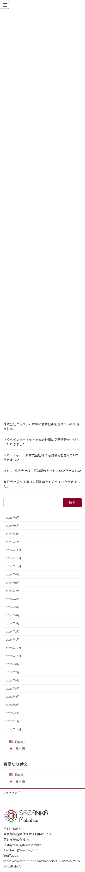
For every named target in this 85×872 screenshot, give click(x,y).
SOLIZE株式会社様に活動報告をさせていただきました (42, 470)
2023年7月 (12, 672)
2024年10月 (13, 566)
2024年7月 (12, 590)
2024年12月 (13, 550)
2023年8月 (12, 664)
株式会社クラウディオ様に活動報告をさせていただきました (41, 426)
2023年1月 (12, 721)
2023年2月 (12, 713)
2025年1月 (12, 542)
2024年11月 (13, 558)
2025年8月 (12, 517)
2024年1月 (12, 639)
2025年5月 (12, 525)
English (20, 741)
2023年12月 (13, 647)
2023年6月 (12, 680)
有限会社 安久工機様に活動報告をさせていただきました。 (41, 484)
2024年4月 (12, 615)
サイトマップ (11, 792)
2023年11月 (13, 656)
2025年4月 (12, 533)
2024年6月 (12, 599)
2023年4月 (12, 696)
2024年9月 (12, 574)
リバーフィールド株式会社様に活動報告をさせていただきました (41, 457)
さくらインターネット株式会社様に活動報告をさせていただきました (41, 441)
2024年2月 (12, 631)
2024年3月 (12, 623)
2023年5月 (12, 688)
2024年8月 (12, 582)
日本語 (20, 748)
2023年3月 (12, 704)
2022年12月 (13, 729)
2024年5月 (12, 607)
